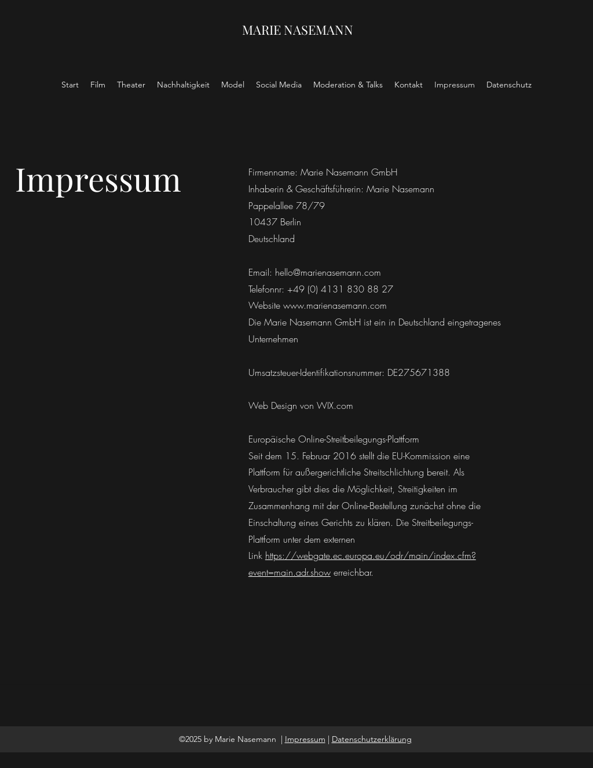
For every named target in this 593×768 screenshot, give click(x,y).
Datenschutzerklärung (372, 739)
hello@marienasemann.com (328, 272)
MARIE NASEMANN (297, 29)
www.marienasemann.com (335, 305)
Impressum (305, 739)
